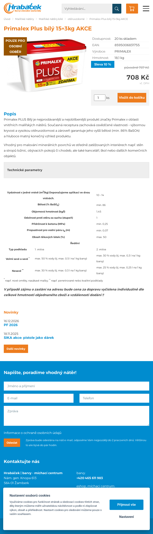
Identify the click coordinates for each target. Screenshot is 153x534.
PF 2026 (11, 325)
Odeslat (12, 442)
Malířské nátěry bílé (51, 19)
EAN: (96, 45)
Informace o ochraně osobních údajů (32, 433)
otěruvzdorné (76, 19)
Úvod (7, 19)
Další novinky (16, 349)
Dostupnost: (101, 39)
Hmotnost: (100, 58)
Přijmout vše (126, 505)
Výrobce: (99, 51)
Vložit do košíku (132, 97)
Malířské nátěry (24, 19)
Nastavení (126, 517)
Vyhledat (116, 9)
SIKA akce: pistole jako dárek (29, 338)
